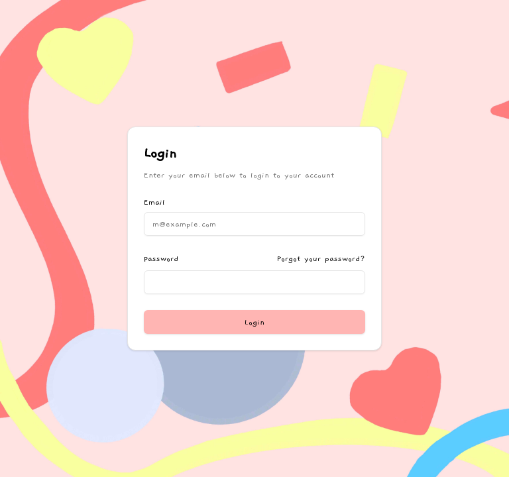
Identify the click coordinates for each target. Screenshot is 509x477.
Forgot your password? (321, 258)
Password (161, 258)
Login (254, 322)
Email (154, 202)
